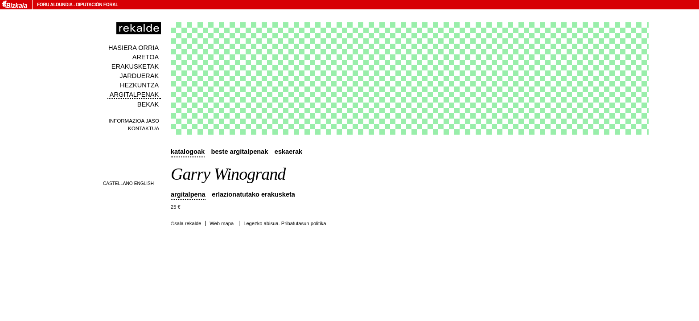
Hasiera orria (133, 47)
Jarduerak (139, 75)
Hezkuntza (139, 85)
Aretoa (145, 57)
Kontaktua (143, 128)
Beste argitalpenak (239, 151)
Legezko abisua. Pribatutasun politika (284, 223)
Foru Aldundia (54, 4)
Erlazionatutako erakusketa (253, 194)
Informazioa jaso (133, 120)
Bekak (148, 104)
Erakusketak (135, 66)
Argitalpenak (134, 94)
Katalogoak (188, 151)
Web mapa (222, 223)
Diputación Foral (97, 4)
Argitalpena (188, 194)
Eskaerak (288, 151)
